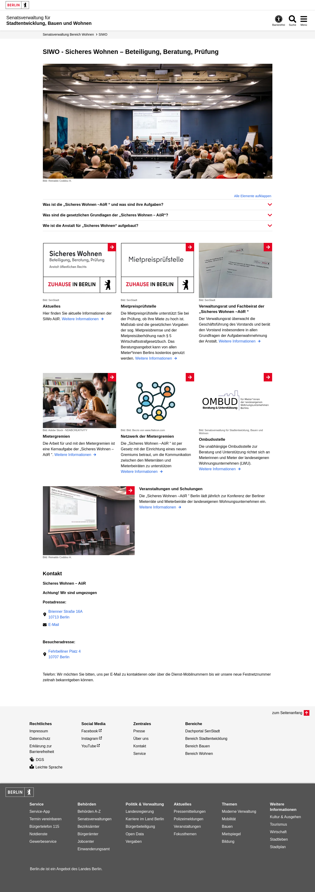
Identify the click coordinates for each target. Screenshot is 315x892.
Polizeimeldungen (188, 819)
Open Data (135, 834)
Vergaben (134, 841)
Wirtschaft (278, 832)
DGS (37, 760)
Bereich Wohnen (199, 754)
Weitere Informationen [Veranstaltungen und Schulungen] (158, 507)
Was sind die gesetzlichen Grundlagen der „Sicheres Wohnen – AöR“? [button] (105, 215)
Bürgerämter (88, 834)
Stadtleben (279, 839)
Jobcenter (86, 841)
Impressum (39, 731)
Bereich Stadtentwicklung (206, 739)
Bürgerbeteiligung (140, 826)
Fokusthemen (185, 834)
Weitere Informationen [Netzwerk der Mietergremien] (140, 472)
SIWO (103, 34)
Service (139, 754)
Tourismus (278, 824)
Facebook (90, 731)
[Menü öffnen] (303, 20)
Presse (139, 731)
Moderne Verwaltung (239, 811)
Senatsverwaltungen (94, 819)
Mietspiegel (231, 834)
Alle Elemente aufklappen (252, 196)
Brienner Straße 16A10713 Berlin (65, 614)
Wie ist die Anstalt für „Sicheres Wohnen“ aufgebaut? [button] (90, 226)
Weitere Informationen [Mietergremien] (73, 455)
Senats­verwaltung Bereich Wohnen (68, 34)
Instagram (90, 739)
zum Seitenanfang (287, 713)
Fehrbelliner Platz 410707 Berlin (64, 654)
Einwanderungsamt (94, 849)
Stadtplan (278, 847)
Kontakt (139, 746)
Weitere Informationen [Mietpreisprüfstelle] (154, 358)
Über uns (140, 739)
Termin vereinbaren (46, 819)
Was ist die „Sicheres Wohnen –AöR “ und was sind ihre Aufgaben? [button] (103, 205)
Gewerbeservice (43, 841)
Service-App (40, 811)
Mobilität (229, 819)
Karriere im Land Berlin (145, 819)
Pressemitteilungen (190, 811)
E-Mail (53, 625)
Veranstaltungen (187, 826)
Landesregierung (140, 811)
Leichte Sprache (46, 767)
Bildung (228, 841)
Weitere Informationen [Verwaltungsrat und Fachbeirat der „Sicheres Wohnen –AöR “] (238, 341)
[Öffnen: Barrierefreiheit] (279, 20)
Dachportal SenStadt (202, 731)
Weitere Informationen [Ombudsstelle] (218, 469)
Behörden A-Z (89, 811)
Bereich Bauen (197, 746)
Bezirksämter (88, 826)
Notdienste (39, 834)
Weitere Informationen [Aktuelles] (81, 319)
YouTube (89, 746)
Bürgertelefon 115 (44, 826)
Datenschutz (40, 739)
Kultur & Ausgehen (285, 817)
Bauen (227, 826)
